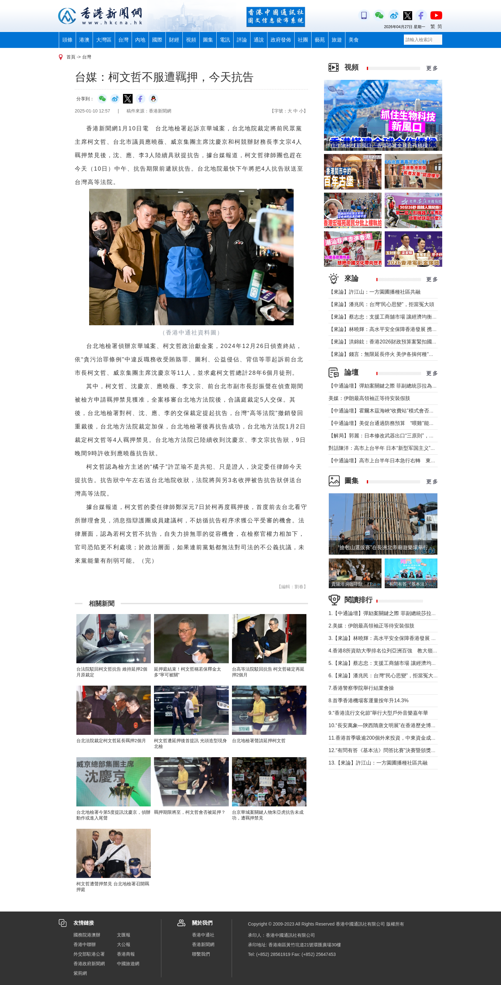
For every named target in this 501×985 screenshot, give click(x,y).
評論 (242, 39)
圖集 (208, 39)
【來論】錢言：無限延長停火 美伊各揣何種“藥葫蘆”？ (389, 354)
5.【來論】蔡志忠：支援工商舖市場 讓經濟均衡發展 (387, 663)
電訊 (225, 39)
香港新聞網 (203, 944)
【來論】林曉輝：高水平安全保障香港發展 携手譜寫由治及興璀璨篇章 (408, 329)
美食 (354, 39)
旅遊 (337, 39)
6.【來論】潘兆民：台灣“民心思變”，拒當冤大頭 (383, 675)
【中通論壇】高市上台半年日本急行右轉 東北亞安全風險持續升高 (405, 460)
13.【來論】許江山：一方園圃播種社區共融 (378, 763)
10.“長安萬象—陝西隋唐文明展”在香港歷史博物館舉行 (389, 725)
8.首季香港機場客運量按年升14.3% (368, 700)
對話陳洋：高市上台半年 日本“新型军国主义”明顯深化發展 (394, 448)
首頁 (70, 56)
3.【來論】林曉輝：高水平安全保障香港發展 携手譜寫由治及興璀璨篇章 (410, 638)
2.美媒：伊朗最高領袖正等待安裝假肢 (371, 625)
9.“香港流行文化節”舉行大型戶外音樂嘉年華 (378, 713)
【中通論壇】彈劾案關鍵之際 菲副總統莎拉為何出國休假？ (395, 386)
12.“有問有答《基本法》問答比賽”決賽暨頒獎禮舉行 (387, 750)
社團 (303, 39)
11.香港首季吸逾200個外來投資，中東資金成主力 (384, 738)
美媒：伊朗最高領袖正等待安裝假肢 (369, 398)
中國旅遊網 (128, 963)
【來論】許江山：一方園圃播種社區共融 (374, 292)
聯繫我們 (201, 954)
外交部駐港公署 (89, 954)
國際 (157, 39)
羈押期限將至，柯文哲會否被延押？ (190, 812)
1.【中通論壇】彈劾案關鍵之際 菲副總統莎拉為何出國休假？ (397, 613)
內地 (140, 39)
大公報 (123, 944)
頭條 (67, 39)
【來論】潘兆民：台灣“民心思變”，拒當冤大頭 (381, 304)
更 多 (432, 68)
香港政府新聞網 (89, 963)
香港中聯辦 (84, 944)
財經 (174, 39)
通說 (259, 39)
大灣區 (104, 39)
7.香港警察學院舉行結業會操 (361, 688)
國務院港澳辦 (86, 934)
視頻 (191, 39)
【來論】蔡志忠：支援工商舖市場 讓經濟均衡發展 (385, 316)
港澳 (84, 39)
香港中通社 (203, 934)
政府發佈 (281, 39)
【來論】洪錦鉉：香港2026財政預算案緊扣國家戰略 (387, 341)
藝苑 (320, 39)
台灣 (123, 39)
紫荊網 (80, 973)
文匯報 (123, 934)
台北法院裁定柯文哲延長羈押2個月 (111, 740)
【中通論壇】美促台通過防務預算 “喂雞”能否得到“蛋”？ (395, 423)
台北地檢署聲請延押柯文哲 (259, 740)
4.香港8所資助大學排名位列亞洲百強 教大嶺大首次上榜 (393, 650)
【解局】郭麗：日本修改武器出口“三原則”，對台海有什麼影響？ (401, 435)
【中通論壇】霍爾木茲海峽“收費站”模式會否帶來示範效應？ (396, 410)
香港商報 (126, 954)
